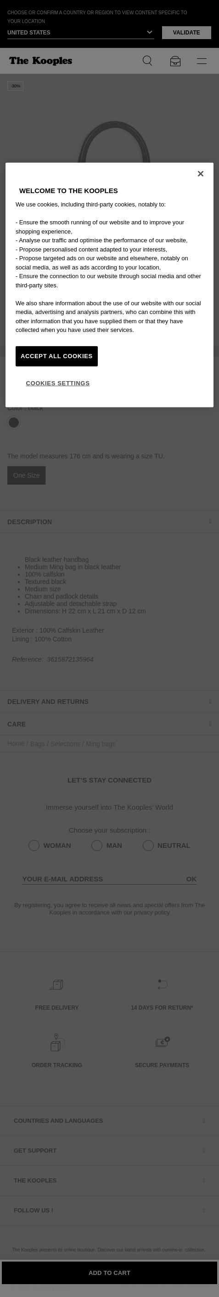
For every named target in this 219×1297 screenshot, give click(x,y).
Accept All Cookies (57, 355)
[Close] (201, 174)
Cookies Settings (58, 383)
